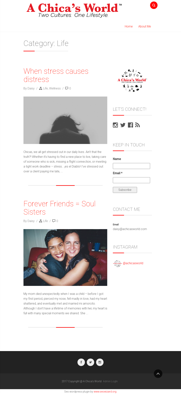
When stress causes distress (55, 75)
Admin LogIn (110, 381)
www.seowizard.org (105, 391)
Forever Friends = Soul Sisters (59, 207)
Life (45, 88)
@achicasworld (133, 263)
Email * (117, 173)
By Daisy (29, 88)
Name (117, 159)
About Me (144, 26)
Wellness (55, 88)
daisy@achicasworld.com (130, 229)
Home (129, 26)
